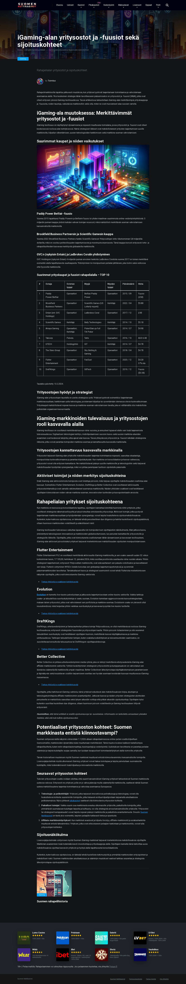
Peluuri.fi (113, 966)
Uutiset (70, 5)
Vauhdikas (153, 949)
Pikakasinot (94, 5)
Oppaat (148, 5)
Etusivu (59, 5)
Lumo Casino (38, 932)
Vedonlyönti (108, 5)
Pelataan (75, 932)
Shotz (112, 949)
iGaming (23, 59)
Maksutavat (123, 5)
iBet (73, 949)
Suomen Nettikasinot (117, 979)
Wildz (34, 949)
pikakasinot (75, 800)
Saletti (113, 932)
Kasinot (81, 5)
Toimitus (52, 80)
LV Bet (152, 932)
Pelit (158, 5)
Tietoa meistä (151, 979)
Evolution (41, 594)
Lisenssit (137, 5)
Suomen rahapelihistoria (52, 901)
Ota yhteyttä (164, 979)
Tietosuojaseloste (135, 979)
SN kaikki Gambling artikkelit (35, 50)
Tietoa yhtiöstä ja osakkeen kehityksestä (59, 582)
